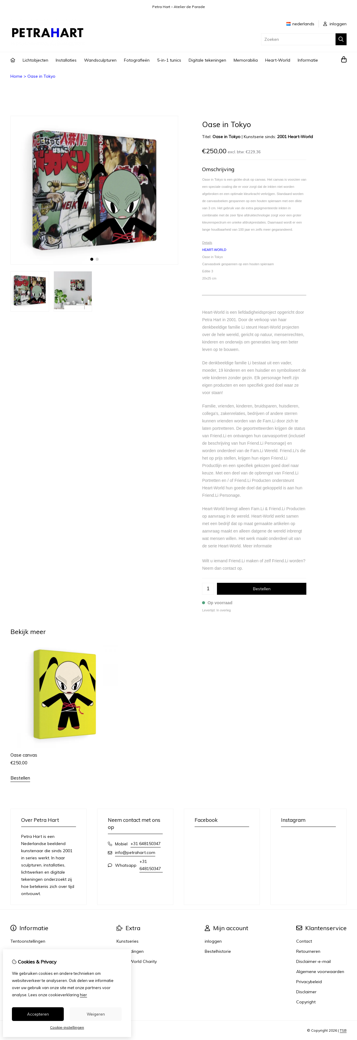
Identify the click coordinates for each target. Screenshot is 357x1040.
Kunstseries (128, 941)
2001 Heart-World (295, 136)
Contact (304, 941)
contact (229, 568)
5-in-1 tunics (169, 60)
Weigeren (96, 1014)
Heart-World (277, 60)
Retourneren (308, 951)
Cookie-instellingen (67, 1027)
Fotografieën (137, 60)
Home (16, 76)
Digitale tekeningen (207, 60)
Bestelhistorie (218, 951)
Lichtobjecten (35, 60)
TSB (343, 1030)
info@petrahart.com (135, 852)
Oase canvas (23, 755)
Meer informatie (257, 546)
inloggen (335, 23)
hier (83, 994)
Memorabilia (246, 60)
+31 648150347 (146, 843)
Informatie (308, 60)
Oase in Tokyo (41, 76)
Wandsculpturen (100, 60)
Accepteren (38, 1014)
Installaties (66, 60)
